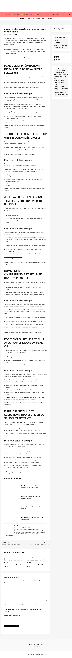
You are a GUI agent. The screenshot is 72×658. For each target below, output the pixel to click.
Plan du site (38, 643)
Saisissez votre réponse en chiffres (12, 615)
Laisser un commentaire (9, 564)
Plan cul (63, 14)
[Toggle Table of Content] (28, 58)
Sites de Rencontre (59, 47)
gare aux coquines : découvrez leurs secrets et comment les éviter (13, 560)
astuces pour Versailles (23, 397)
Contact (32, 643)
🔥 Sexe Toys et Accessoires (52, 14)
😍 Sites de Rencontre (27, 14)
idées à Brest (33, 397)
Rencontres (57, 42)
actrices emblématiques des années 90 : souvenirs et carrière (61, 76)
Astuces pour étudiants (10, 465)
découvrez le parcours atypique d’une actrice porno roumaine (61, 88)
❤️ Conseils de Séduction (13, 14)
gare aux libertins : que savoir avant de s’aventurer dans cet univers (36, 560)
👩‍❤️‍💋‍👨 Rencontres (38, 14)
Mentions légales (36, 646)
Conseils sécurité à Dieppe (10, 327)
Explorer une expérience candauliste (13, 257)
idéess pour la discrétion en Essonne (28, 327)
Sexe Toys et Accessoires (60, 45)
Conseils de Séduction (59, 37)
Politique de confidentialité (36, 645)
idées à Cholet (20, 465)
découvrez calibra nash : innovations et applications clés (61, 94)
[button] (68, 14)
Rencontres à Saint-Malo (10, 397)
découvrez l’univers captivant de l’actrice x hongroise (59, 82)
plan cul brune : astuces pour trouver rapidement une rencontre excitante (61, 70)
